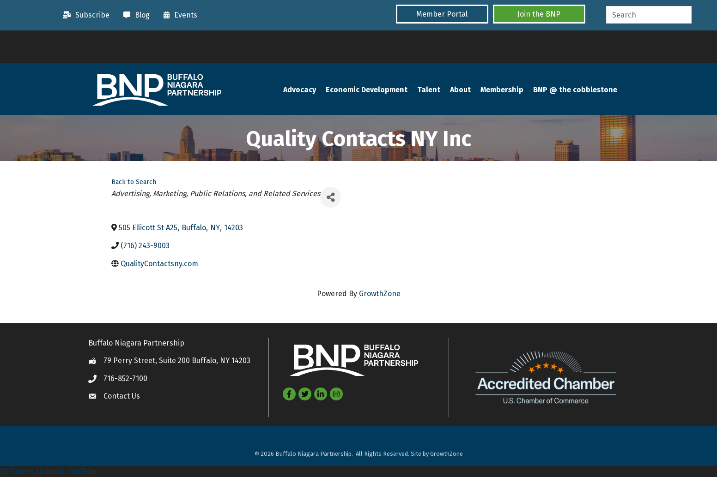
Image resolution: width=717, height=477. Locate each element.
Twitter (22, 471)
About (460, 89)
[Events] (178, 15)
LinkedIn (51, 471)
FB (4, 471)
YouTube (82, 471)
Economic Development (366, 89)
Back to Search (133, 182)
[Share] (330, 197)
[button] (442, 14)
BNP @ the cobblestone (575, 89)
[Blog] (134, 15)
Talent (428, 89)
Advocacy (299, 89)
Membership (501, 89)
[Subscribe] (83, 15)
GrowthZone (380, 293)
